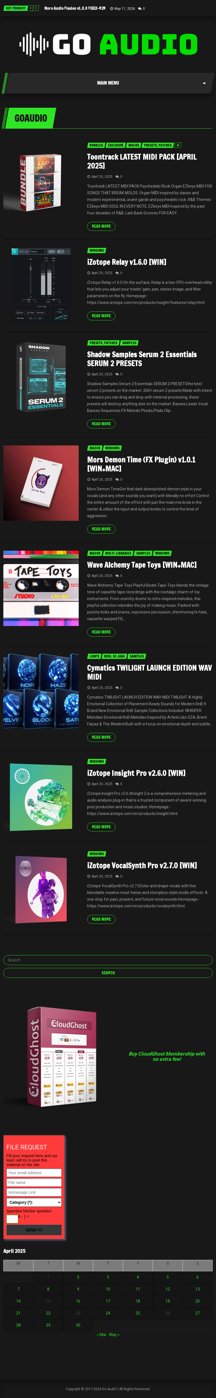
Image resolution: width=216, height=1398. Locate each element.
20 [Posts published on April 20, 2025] (197, 1301)
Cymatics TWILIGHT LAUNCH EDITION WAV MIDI (149, 672)
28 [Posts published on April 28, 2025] (18, 1325)
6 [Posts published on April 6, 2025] (197, 1277)
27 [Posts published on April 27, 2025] (197, 1313)
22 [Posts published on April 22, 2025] (48, 1313)
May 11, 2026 (124, 9)
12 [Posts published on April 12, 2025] (167, 1289)
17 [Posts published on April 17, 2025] (108, 1301)
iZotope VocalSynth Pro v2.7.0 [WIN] (142, 865)
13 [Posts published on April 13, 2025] (197, 1289)
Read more (101, 226)
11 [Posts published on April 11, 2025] (138, 1289)
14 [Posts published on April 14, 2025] (18, 1301)
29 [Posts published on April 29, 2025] (48, 1325)
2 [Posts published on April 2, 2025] (78, 1277)
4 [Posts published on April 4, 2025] (138, 1277)
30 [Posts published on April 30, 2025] (78, 1325)
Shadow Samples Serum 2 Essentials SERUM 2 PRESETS (142, 359)
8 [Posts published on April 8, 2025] (48, 1289)
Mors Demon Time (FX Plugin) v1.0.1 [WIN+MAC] (141, 464)
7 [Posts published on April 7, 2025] (18, 1289)
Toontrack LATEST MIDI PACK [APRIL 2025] (141, 161)
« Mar (102, 1334)
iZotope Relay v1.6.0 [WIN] (126, 262)
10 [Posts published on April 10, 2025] (108, 1289)
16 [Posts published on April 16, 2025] (78, 1301)
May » (114, 1334)
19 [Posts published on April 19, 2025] (167, 1301)
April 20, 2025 (102, 177)
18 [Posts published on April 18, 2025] (138, 1301)
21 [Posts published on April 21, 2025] (18, 1313)
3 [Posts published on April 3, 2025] (108, 1277)
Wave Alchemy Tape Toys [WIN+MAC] (141, 565)
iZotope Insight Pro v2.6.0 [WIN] (136, 773)
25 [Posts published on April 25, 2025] (138, 1313)
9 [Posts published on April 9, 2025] (78, 1289)
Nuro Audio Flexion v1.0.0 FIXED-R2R (74, 8)
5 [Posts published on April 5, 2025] (168, 1277)
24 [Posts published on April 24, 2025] (108, 1313)
